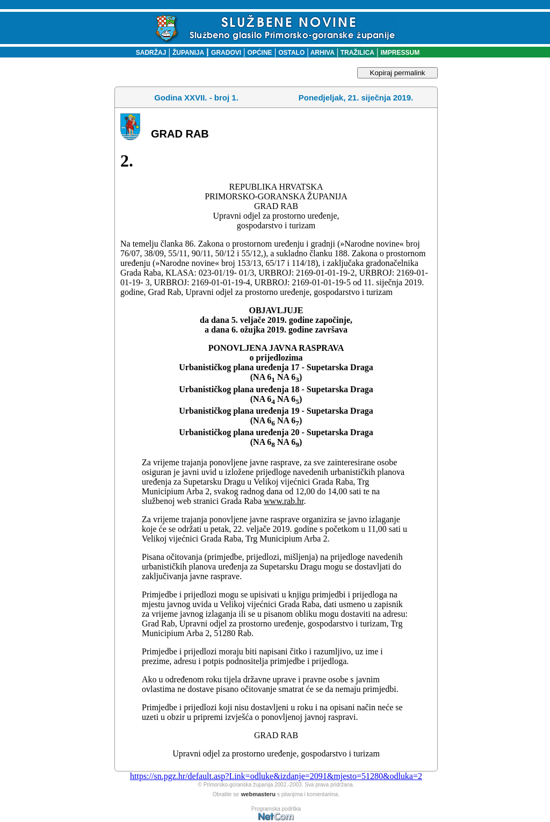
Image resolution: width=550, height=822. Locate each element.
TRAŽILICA (356, 52)
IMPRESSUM (400, 52)
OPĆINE (260, 52)
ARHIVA (322, 52)
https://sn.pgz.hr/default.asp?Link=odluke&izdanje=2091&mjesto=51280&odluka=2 (276, 776)
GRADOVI (226, 52)
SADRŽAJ (149, 52)
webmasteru (258, 794)
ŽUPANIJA (188, 52)
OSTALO (291, 52)
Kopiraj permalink (397, 73)
